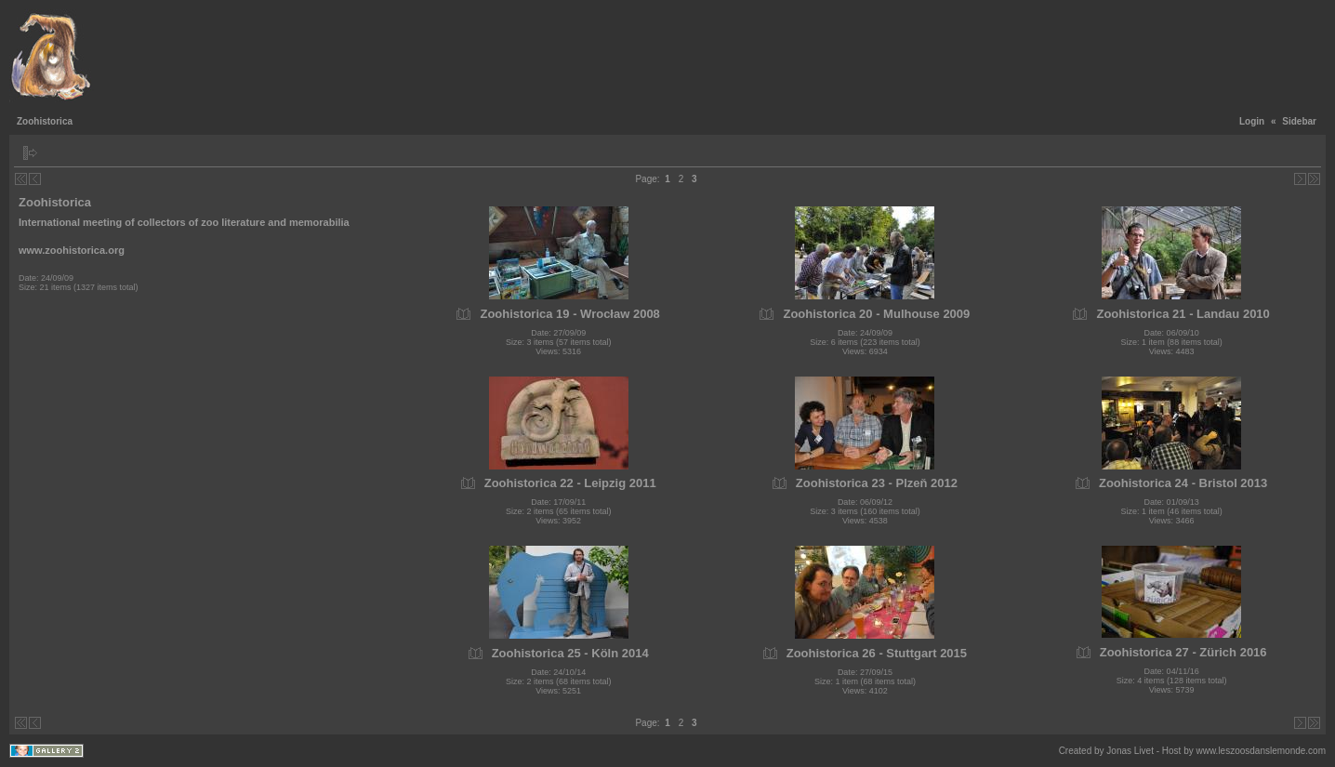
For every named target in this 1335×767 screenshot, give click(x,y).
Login (1251, 121)
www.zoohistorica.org (72, 250)
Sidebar (1299, 121)
